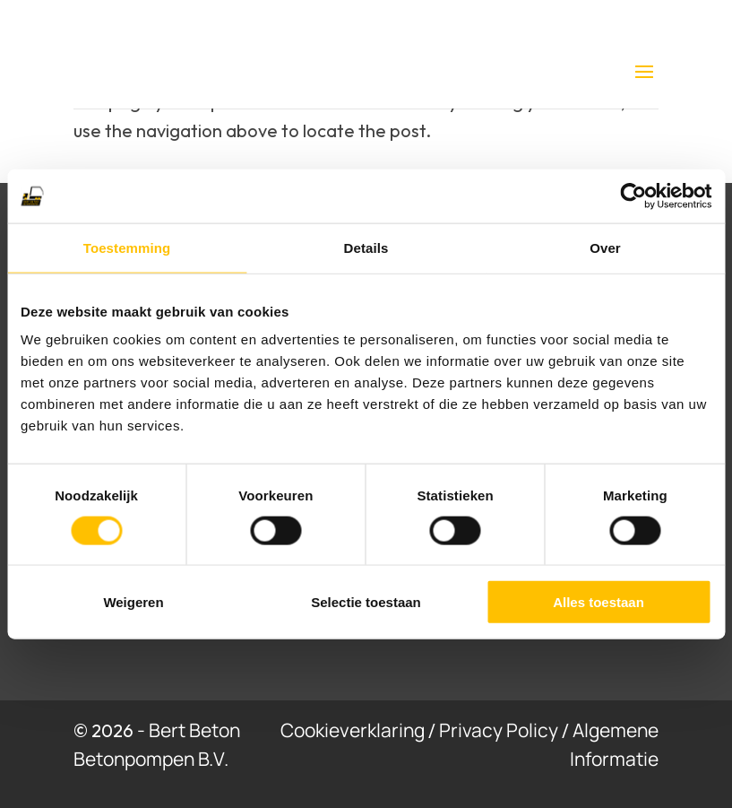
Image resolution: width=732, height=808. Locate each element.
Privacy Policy (498, 730)
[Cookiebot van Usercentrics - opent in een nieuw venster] (633, 195)
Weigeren (133, 602)
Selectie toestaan (366, 602)
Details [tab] (366, 247)
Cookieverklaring (352, 730)
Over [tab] (605, 247)
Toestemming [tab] (127, 247)
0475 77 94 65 (421, 21)
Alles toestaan (598, 602)
